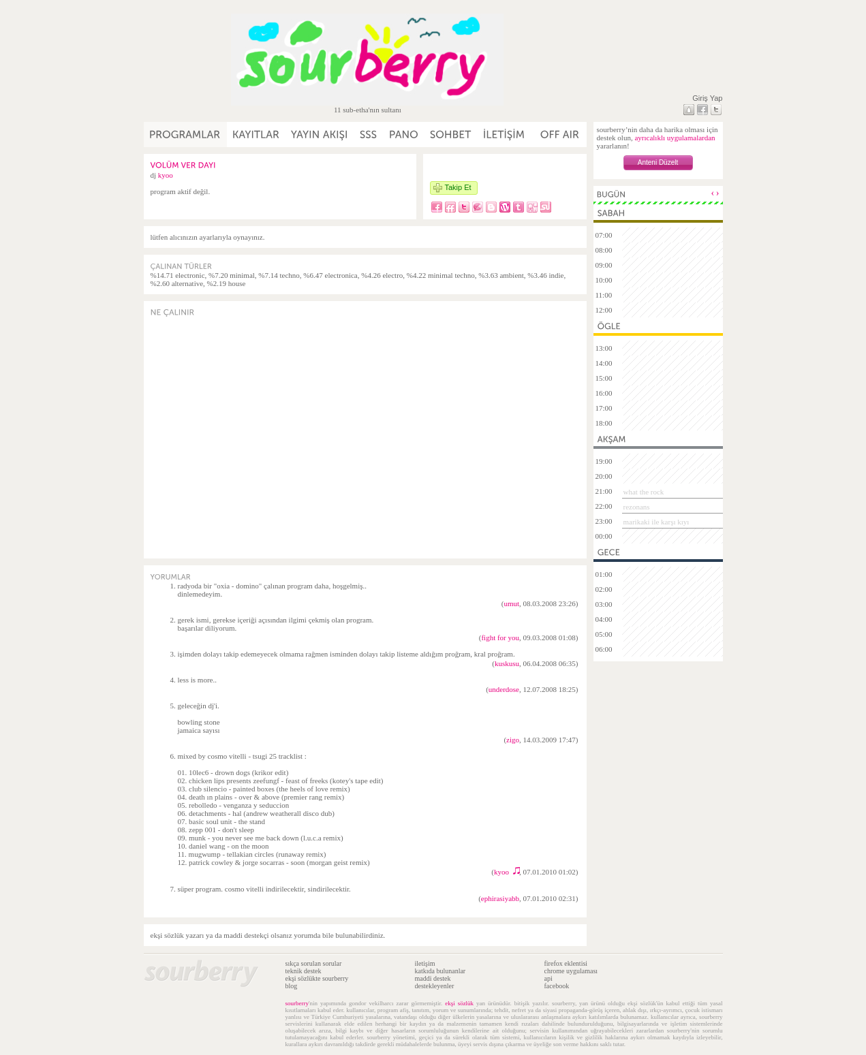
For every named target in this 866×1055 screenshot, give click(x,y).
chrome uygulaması (571, 971)
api (548, 978)
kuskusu (507, 663)
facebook (557, 986)
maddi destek (433, 978)
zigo (512, 740)
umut (511, 603)
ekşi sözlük (459, 1003)
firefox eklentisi (566, 963)
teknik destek (303, 971)
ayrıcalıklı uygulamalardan (674, 137)
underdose (504, 689)
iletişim (425, 963)
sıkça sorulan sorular (313, 963)
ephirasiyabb (500, 898)
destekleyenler (434, 986)
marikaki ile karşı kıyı (656, 522)
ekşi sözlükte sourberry (317, 978)
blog (291, 986)
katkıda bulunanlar (440, 971)
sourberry (297, 1003)
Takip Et (458, 187)
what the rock (643, 492)
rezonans (636, 507)
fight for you (500, 637)
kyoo (165, 175)
